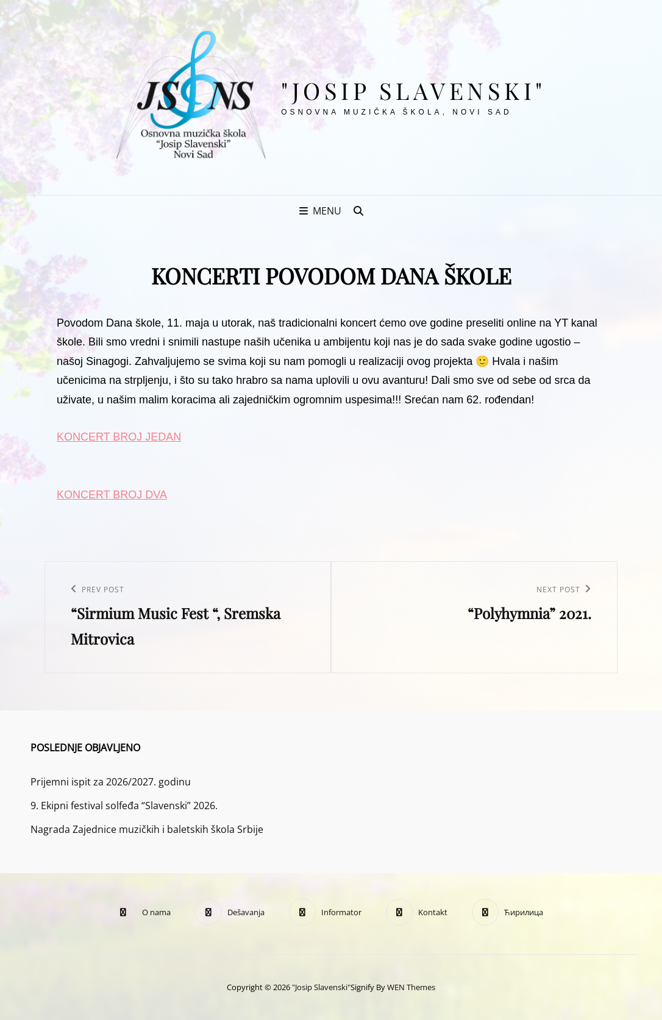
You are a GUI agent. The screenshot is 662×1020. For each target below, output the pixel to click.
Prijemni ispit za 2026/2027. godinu (110, 781)
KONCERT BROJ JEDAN (119, 437)
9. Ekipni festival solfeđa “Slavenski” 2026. (124, 805)
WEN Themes (411, 987)
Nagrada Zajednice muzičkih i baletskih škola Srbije (146, 829)
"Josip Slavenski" (413, 90)
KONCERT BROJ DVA (112, 495)
